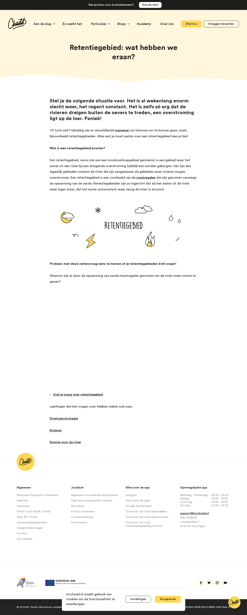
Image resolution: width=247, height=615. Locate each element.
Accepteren (168, 599)
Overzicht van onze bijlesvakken (146, 511)
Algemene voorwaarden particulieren (94, 495)
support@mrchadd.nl (194, 513)
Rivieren (56, 430)
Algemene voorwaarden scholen (91, 500)
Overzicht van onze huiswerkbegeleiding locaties (144, 524)
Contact (22, 533)
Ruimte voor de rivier (65, 442)
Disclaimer (77, 506)
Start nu (191, 24)
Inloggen (131, 495)
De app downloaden (138, 506)
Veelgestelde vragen (30, 528)
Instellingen (138, 599)
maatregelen (146, 177)
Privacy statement (83, 511)
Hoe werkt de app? (138, 500)
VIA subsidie (24, 539)
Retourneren (79, 522)
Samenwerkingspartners (32, 522)
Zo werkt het (72, 24)
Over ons (167, 24)
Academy (144, 24)
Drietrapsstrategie (64, 418)
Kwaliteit (22, 500)
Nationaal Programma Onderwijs (37, 495)
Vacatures (23, 506)
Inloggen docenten (221, 24)
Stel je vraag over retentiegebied (78, 394)
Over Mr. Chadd (27, 517)
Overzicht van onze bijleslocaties (147, 517)
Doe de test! (150, 4)
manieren (122, 130)
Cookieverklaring (82, 517)
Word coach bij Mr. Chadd (33, 511)
